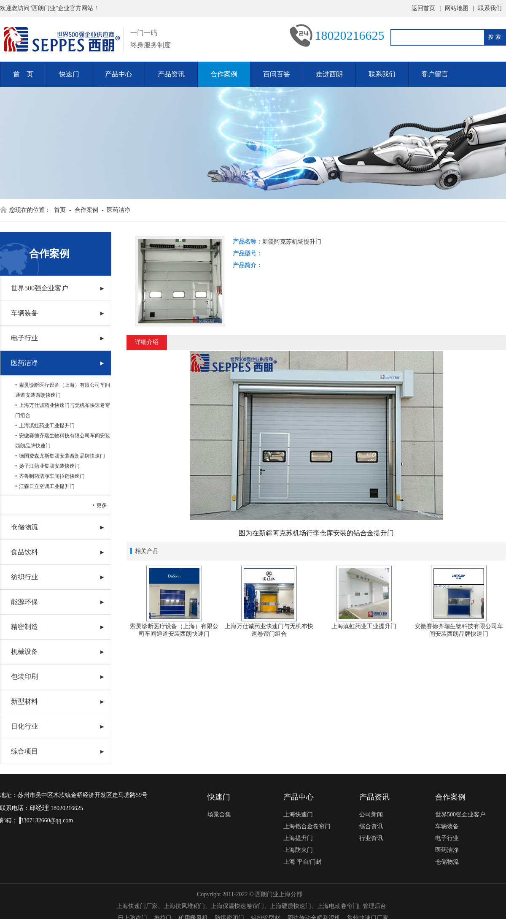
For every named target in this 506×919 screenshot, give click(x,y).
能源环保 (24, 601)
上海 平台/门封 (302, 862)
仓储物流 (24, 527)
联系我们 (490, 8)
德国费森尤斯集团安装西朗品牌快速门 (62, 456)
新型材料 (24, 701)
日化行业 (24, 726)
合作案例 (223, 74)
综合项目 (24, 751)
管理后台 (374, 906)
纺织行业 (24, 576)
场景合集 (219, 814)
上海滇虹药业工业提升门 (47, 425)
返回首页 (423, 8)
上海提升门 (298, 838)
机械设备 (24, 651)
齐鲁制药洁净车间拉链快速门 (52, 476)
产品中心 (118, 74)
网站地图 (456, 8)
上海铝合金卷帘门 (307, 826)
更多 (102, 505)
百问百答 (276, 74)
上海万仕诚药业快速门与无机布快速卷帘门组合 (62, 410)
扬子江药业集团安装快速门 (49, 466)
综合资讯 (371, 826)
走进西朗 (329, 74)
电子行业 (24, 338)
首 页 (23, 74)
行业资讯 (371, 838)
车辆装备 (24, 313)
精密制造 (24, 626)
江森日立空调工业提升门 (47, 486)
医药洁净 (118, 210)
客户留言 (434, 74)
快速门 (69, 74)
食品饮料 (24, 552)
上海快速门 (298, 814)
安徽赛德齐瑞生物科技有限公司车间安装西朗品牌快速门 (62, 441)
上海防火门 (298, 850)
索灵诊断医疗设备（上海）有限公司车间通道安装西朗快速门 (62, 390)
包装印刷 (24, 676)
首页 (60, 210)
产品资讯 (171, 74)
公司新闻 (371, 814)
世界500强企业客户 (39, 288)
